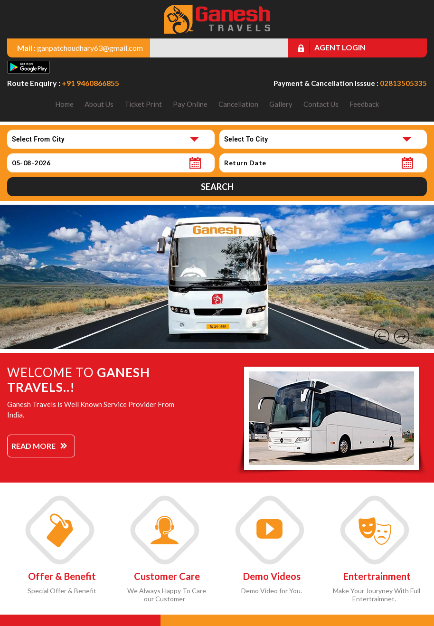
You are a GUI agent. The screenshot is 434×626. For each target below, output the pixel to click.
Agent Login (340, 47)
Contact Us (321, 104)
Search (217, 186)
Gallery (280, 104)
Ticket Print (143, 104)
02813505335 (403, 83)
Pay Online (190, 104)
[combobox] (111, 139)
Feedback (364, 104)
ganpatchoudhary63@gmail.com (90, 47)
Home (64, 104)
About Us (99, 104)
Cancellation (238, 104)
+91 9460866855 (90, 82)
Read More (33, 445)
